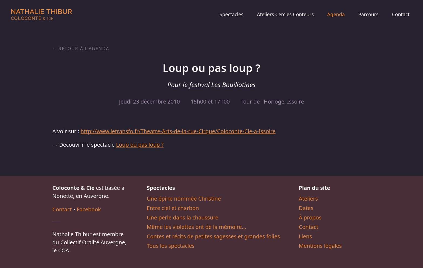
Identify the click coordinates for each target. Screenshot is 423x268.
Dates (306, 208)
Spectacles (231, 14)
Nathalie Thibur (41, 14)
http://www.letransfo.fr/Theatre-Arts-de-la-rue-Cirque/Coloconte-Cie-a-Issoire (178, 131)
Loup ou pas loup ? (139, 144)
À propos (310, 217)
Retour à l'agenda (84, 48)
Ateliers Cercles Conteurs (285, 14)
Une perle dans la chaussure (182, 217)
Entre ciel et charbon (173, 208)
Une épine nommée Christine (184, 198)
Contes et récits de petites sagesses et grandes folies (213, 236)
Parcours (368, 14)
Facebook (89, 209)
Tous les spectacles (171, 245)
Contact (401, 14)
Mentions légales (320, 245)
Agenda (336, 14)
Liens (305, 236)
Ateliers (308, 198)
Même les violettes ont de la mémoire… (196, 227)
